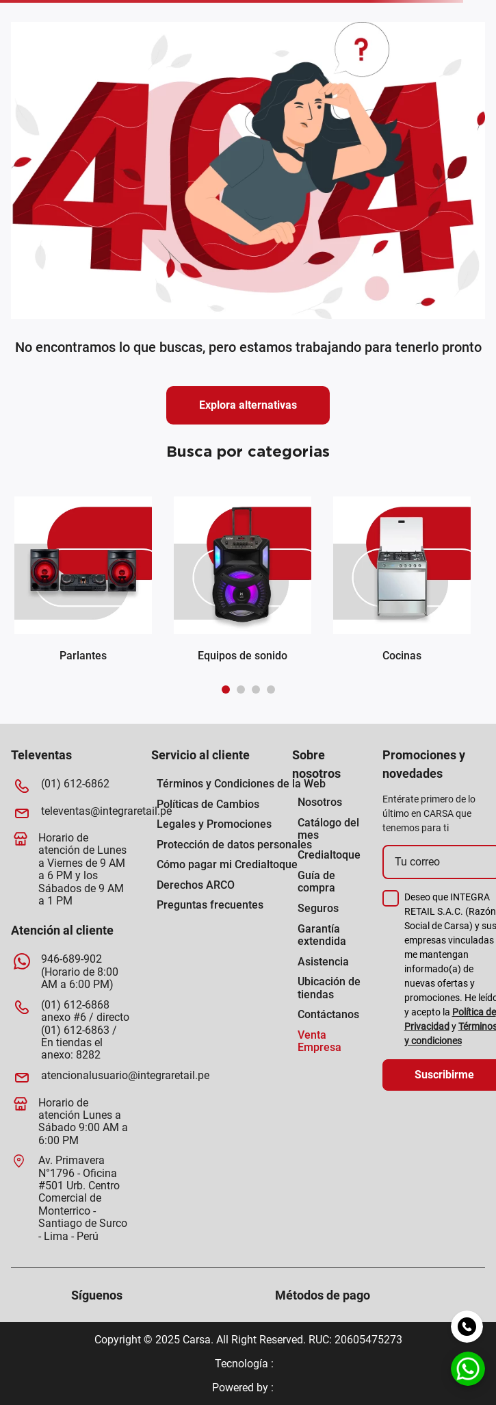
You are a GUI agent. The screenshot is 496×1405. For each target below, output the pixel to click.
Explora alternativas (248, 405)
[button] (226, 689)
